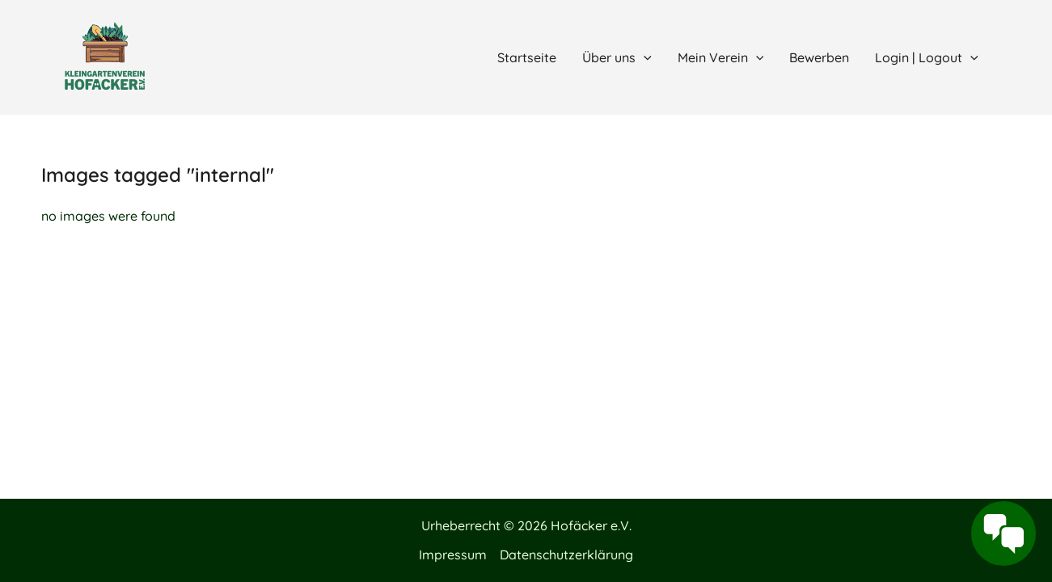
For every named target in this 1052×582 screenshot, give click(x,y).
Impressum (453, 554)
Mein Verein (721, 57)
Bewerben (819, 57)
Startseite (526, 57)
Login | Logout (926, 57)
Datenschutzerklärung (566, 554)
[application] (644, 57)
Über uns (617, 57)
